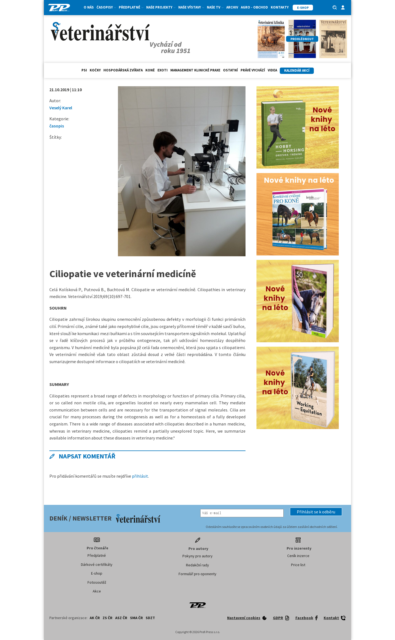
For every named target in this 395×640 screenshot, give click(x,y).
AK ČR (95, 617)
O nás (89, 7)
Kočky (95, 70)
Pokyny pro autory (197, 555)
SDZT (150, 617)
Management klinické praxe (195, 70)
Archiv (232, 7)
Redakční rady (197, 565)
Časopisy (106, 7)
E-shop (96, 573)
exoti (162, 70)
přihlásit (140, 476)
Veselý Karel (60, 107)
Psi (84, 70)
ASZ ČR (121, 617)
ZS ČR (107, 617)
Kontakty (280, 7)
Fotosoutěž (97, 582)
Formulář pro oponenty (197, 573)
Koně (150, 70)
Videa (272, 70)
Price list (298, 564)
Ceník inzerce (298, 555)
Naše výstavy (191, 7)
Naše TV (215, 7)
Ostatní (230, 70)
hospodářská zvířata (123, 70)
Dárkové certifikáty (96, 564)
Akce (97, 591)
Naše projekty (161, 7)
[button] (316, 512)
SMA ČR (136, 617)
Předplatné (131, 7)
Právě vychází (253, 70)
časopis (56, 126)
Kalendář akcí (296, 70)
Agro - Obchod (254, 7)
